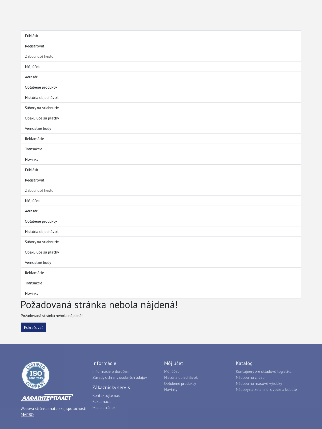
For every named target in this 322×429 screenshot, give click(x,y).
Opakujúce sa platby (42, 117)
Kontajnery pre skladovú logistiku (264, 371)
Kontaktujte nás (106, 395)
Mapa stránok (103, 407)
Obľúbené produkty (41, 87)
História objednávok (42, 97)
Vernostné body (38, 128)
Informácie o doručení (111, 371)
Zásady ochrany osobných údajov (119, 377)
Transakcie (33, 148)
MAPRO (27, 414)
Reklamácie (34, 138)
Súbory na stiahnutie (42, 107)
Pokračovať (33, 327)
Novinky (31, 159)
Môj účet (32, 66)
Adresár (31, 76)
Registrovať (34, 45)
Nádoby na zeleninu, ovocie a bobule (266, 389)
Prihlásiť (31, 35)
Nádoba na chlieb (250, 377)
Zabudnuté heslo (39, 56)
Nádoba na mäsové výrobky (259, 383)
